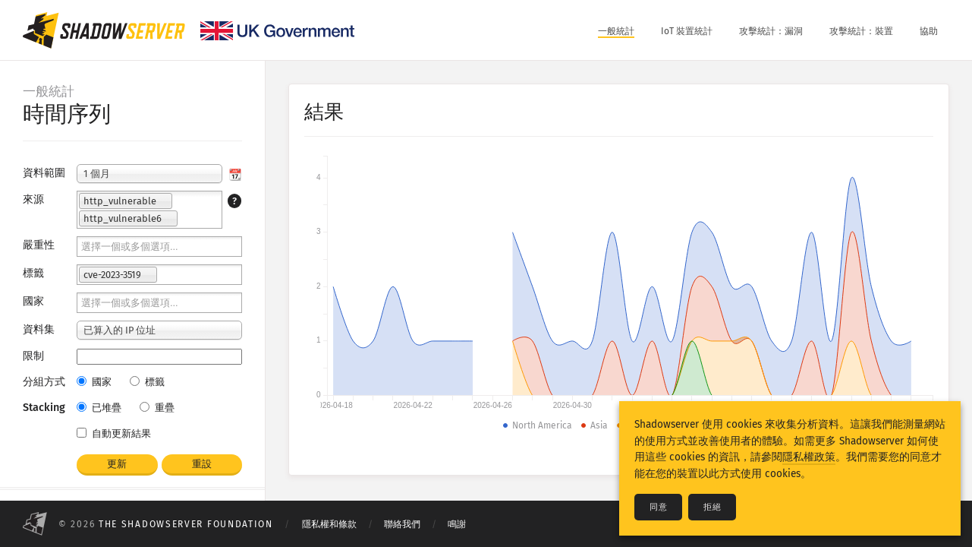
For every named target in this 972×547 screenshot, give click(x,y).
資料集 (39, 329)
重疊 (157, 407)
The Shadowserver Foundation (186, 524)
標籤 (33, 273)
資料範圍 (44, 172)
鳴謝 (457, 524)
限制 (33, 355)
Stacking (44, 407)
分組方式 (44, 381)
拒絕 (712, 507)
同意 (658, 507)
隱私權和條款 (329, 524)
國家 (33, 301)
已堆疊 (99, 407)
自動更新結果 (114, 433)
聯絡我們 (402, 524)
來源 (33, 199)
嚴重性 (39, 245)
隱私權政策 (808, 457)
